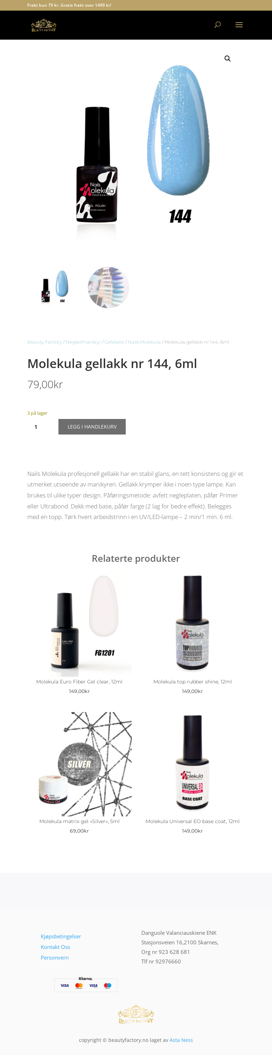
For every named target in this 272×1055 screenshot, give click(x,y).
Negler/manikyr (83, 342)
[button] (227, 58)
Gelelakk (114, 342)
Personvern (55, 957)
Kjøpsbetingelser (61, 936)
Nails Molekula (144, 342)
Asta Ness (181, 1040)
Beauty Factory (44, 342)
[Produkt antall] (38, 427)
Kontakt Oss (55, 946)
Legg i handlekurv (92, 426)
